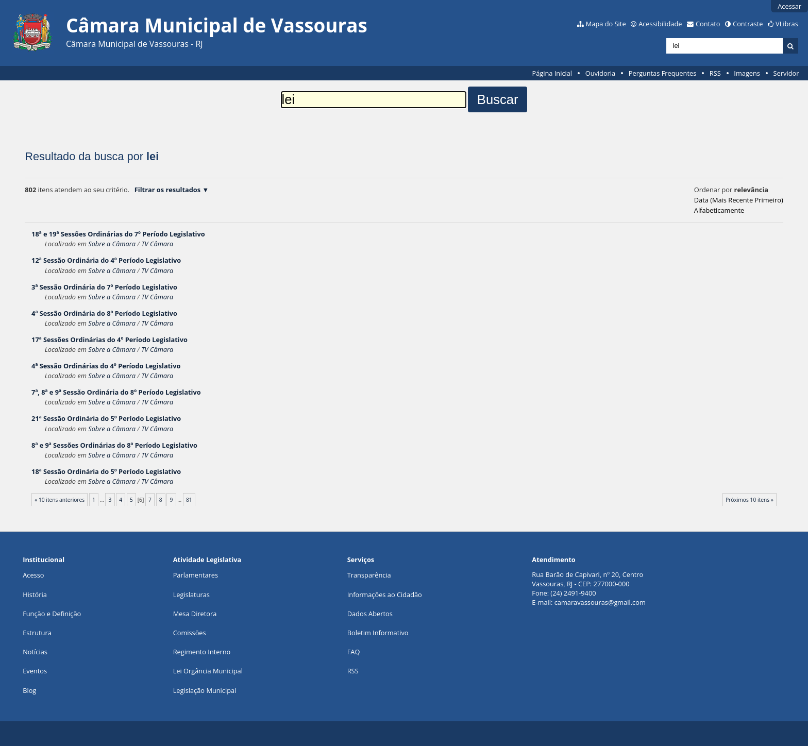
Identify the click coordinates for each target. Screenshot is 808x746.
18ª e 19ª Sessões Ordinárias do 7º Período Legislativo (118, 234)
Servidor (786, 73)
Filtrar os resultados (167, 189)
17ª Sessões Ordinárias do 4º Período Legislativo (109, 339)
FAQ (353, 651)
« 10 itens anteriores (60, 499)
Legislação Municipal (205, 690)
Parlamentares (195, 575)
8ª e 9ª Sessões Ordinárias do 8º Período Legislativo (114, 445)
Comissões (189, 632)
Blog (29, 690)
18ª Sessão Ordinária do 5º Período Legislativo (106, 471)
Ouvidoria (600, 73)
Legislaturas (191, 594)
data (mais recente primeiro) (738, 200)
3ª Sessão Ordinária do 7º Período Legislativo (104, 287)
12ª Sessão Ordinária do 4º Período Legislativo (106, 260)
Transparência (369, 575)
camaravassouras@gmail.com (600, 602)
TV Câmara (157, 243)
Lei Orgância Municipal (208, 670)
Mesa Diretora (195, 613)
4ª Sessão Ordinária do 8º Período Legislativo (104, 313)
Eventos (35, 670)
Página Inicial (552, 73)
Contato (708, 23)
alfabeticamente (719, 210)
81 (189, 499)
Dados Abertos (370, 613)
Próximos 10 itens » (749, 499)
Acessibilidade (660, 23)
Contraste (748, 23)
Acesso (33, 575)
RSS (715, 73)
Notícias (35, 651)
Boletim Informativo (378, 632)
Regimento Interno (202, 651)
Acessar (789, 6)
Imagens (747, 73)
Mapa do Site (606, 23)
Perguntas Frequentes (662, 73)
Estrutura (37, 632)
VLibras (787, 23)
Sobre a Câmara (112, 243)
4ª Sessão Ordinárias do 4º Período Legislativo (105, 365)
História (35, 594)
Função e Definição (52, 613)
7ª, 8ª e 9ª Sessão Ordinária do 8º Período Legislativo (116, 392)
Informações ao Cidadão (384, 594)
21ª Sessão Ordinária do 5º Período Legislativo (106, 418)
